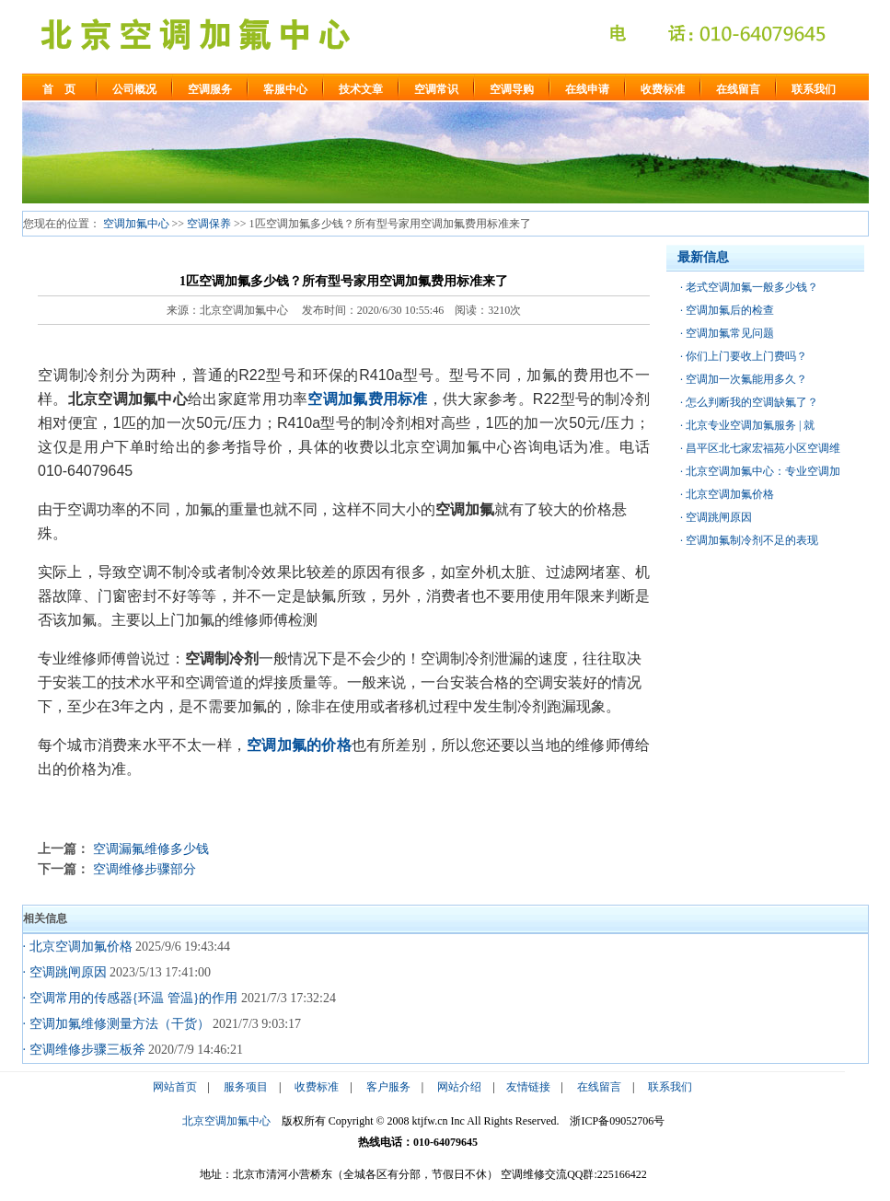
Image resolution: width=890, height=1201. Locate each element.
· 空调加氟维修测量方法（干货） (116, 1024)
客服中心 (285, 89)
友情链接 (528, 1086)
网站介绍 (459, 1086)
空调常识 (436, 89)
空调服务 (210, 89)
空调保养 (209, 223)
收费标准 (663, 89)
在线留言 (738, 89)
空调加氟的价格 (299, 745)
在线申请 (587, 89)
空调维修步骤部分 (144, 868)
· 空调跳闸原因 (65, 972)
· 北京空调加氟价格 (78, 946)
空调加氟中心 (136, 223)
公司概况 (134, 89)
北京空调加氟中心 (226, 1120)
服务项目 (246, 1086)
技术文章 (361, 89)
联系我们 (814, 89)
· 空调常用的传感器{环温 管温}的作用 (130, 998)
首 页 (58, 89)
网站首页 (175, 1086)
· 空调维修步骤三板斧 (84, 1050)
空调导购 (512, 89)
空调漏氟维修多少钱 (151, 848)
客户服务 (388, 1086)
